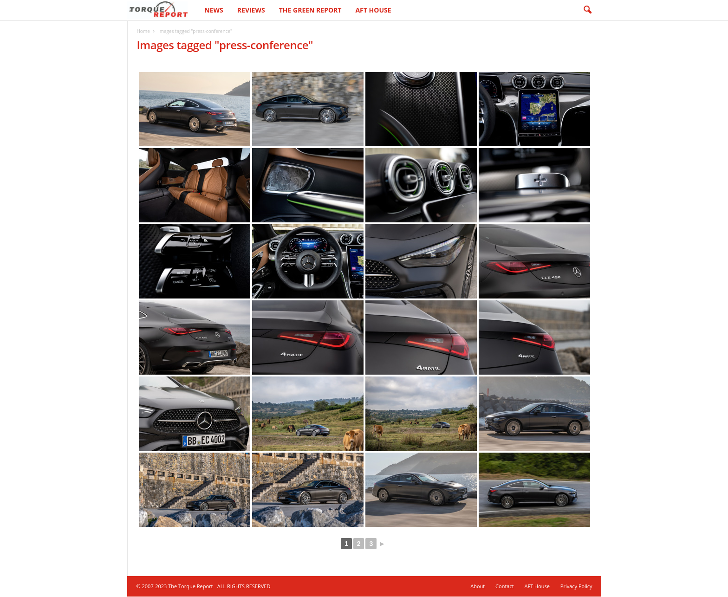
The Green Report (310, 10)
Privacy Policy (576, 586)
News (213, 10)
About (477, 586)
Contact (504, 586)
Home (143, 31)
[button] (587, 10)
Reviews (251, 10)
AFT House (373, 10)
